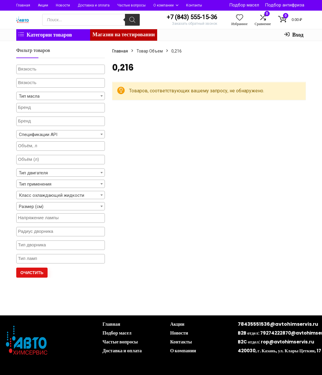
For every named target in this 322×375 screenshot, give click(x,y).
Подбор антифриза (284, 5)
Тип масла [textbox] (29, 96)
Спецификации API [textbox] (38, 134)
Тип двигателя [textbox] (33, 173)
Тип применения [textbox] (35, 184)
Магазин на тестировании (123, 34)
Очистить (31, 272)
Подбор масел (244, 5)
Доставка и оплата (94, 5)
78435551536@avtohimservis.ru (278, 324)
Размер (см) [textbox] (31, 206)
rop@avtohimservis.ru (287, 342)
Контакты (194, 5)
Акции (43, 5)
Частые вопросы (131, 5)
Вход (293, 34)
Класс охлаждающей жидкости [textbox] (51, 195)
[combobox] (60, 96)
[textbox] (61, 69)
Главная (23, 5)
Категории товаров (45, 34)
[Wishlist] (239, 18)
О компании (163, 5)
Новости (63, 5)
